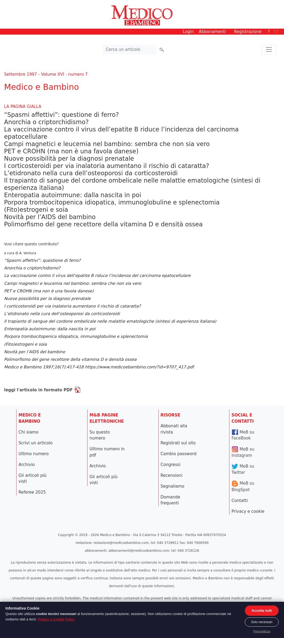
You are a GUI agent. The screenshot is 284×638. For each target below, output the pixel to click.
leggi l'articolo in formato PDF (42, 390)
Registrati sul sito (178, 443)
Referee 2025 (32, 492)
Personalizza (261, 631)
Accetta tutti (262, 611)
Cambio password (178, 453)
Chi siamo (29, 432)
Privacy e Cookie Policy (56, 619)
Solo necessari (261, 622)
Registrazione (248, 31)
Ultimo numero (34, 453)
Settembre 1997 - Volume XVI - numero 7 (46, 74)
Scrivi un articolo (36, 443)
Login (188, 31)
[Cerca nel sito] (130, 50)
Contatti (240, 500)
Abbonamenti (212, 31)
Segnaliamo (172, 486)
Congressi (171, 464)
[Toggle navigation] (269, 50)
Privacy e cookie (248, 511)
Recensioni (171, 475)
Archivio (27, 464)
